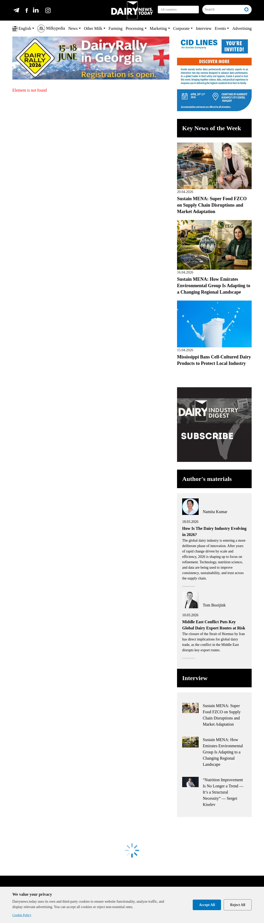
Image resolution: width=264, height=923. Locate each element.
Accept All (207, 905)
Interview (204, 28)
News (72, 28)
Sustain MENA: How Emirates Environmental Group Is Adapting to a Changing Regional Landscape (213, 286)
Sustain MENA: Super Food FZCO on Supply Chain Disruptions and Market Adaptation (212, 205)
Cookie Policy (21, 915)
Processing (134, 28)
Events (220, 28)
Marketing (158, 28)
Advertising (242, 28)
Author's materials (207, 479)
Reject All (237, 905)
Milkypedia (51, 28)
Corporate (181, 28)
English (21, 28)
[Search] (222, 9)
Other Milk (93, 28)
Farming (115, 28)
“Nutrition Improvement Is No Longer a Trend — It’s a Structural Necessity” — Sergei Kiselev (223, 792)
